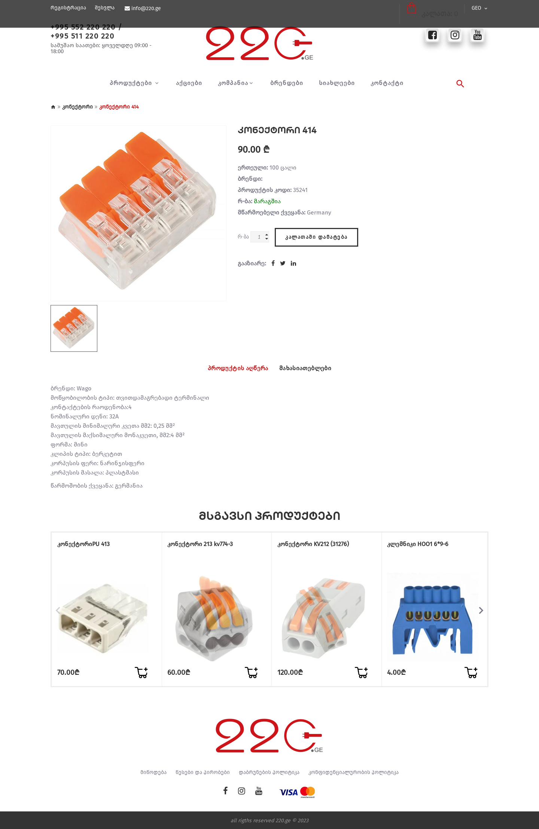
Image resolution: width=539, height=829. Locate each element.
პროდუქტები (132, 83)
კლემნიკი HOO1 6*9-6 (423, 545)
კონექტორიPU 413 (88, 545)
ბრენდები (286, 83)
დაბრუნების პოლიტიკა (269, 771)
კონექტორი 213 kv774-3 (205, 545)
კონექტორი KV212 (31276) (318, 545)
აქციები (189, 83)
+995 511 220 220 (82, 35)
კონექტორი (77, 107)
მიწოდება (153, 771)
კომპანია (233, 83)
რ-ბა (243, 236)
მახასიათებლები (311, 368)
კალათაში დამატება (316, 235)
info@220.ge (145, 9)
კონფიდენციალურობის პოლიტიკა (353, 771)
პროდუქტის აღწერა (232, 368)
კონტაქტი (387, 83)
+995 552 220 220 (83, 26)
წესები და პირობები (203, 771)
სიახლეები (337, 83)
